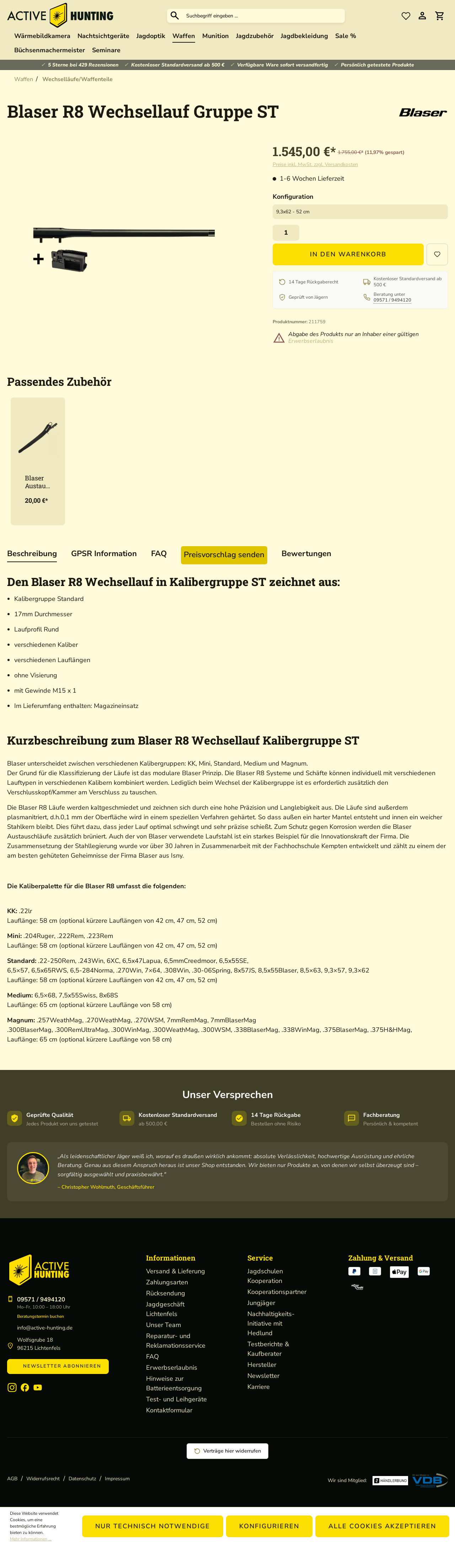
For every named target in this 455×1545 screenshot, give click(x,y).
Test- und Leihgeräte (176, 1399)
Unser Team (163, 1325)
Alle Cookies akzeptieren (382, 1526)
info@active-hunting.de (45, 1327)
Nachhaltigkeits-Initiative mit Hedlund (271, 1323)
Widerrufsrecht (43, 1478)
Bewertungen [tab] (306, 553)
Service (260, 1257)
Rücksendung (165, 1293)
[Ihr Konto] (422, 16)
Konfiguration (293, 196)
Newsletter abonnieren (58, 1366)
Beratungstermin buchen (40, 1316)
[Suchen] (175, 16)
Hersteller (261, 1364)
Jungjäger (261, 1303)
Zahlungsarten (167, 1282)
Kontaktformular (169, 1410)
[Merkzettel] (406, 16)
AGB (12, 1478)
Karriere (258, 1386)
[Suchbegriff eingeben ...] (264, 16)
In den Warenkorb (348, 254)
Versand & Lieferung (175, 1271)
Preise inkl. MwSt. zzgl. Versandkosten (315, 164)
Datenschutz (82, 1478)
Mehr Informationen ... (31, 1539)
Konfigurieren (269, 1526)
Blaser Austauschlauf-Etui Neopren (37, 482)
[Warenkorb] (439, 16)
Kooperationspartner (276, 1292)
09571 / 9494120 (392, 300)
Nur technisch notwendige (152, 1526)
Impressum (117, 1478)
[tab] (32, 554)
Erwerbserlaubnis (310, 341)
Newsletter (263, 1375)
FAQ (152, 1356)
